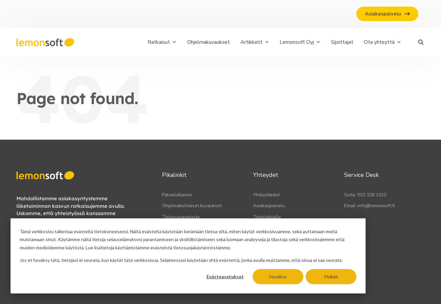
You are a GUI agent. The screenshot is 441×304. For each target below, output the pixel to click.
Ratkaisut (162, 42)
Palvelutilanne (177, 195)
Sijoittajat (342, 42)
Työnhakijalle (267, 217)
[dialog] (188, 255)
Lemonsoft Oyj (300, 42)
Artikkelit (254, 42)
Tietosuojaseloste (181, 217)
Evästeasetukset (225, 276)
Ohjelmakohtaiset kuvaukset (192, 206)
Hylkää (331, 276)
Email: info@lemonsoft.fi (369, 206)
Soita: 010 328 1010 (365, 195)
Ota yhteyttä (382, 42)
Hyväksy (278, 276)
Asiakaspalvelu (269, 206)
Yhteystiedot (266, 195)
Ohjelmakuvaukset (208, 42)
